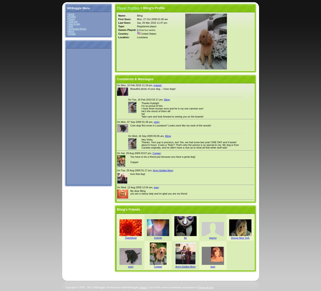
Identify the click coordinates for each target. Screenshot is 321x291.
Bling (167, 99)
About (71, 31)
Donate (72, 34)
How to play (74, 24)
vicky (156, 122)
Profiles (72, 16)
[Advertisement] (80, 116)
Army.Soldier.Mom (163, 170)
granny (213, 238)
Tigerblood (130, 238)
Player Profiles (128, 8)
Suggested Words (77, 29)
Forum (71, 19)
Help (70, 26)
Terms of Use (206, 287)
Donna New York (240, 238)
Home (71, 14)
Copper (156, 153)
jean (156, 187)
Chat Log (73, 21)
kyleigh (157, 85)
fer (185, 238)
